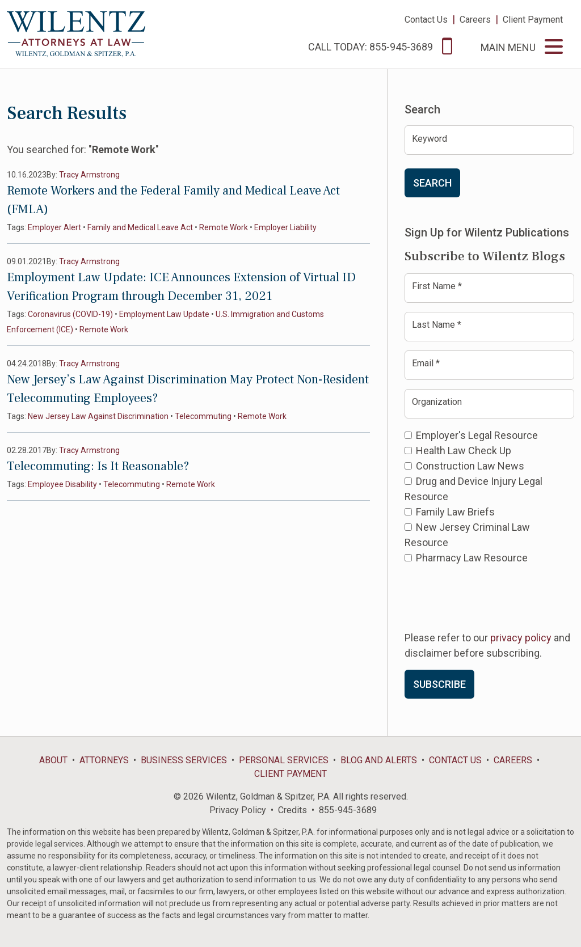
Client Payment (533, 19)
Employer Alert (54, 227)
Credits (292, 810)
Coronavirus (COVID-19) (70, 314)
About (53, 760)
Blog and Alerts (378, 760)
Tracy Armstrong (89, 174)
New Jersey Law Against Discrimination (98, 416)
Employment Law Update (164, 314)
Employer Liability (285, 227)
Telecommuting (203, 416)
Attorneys (104, 760)
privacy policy (520, 638)
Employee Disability (62, 484)
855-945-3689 (348, 810)
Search (432, 183)
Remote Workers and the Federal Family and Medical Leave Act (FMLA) (173, 200)
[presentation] (491, 596)
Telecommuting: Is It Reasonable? (98, 466)
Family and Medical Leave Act (140, 227)
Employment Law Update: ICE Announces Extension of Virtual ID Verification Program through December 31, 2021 (181, 286)
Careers (475, 19)
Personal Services (284, 760)
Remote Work (223, 227)
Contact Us (426, 19)
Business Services (184, 760)
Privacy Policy (237, 810)
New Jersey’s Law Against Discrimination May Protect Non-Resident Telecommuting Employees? (188, 388)
